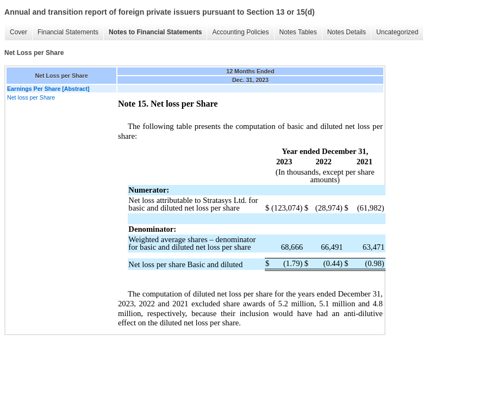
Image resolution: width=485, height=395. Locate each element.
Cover (18, 32)
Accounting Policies (240, 32)
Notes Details (346, 32)
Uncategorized (397, 32)
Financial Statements (68, 32)
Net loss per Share (31, 97)
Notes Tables (298, 32)
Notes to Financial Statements (155, 32)
